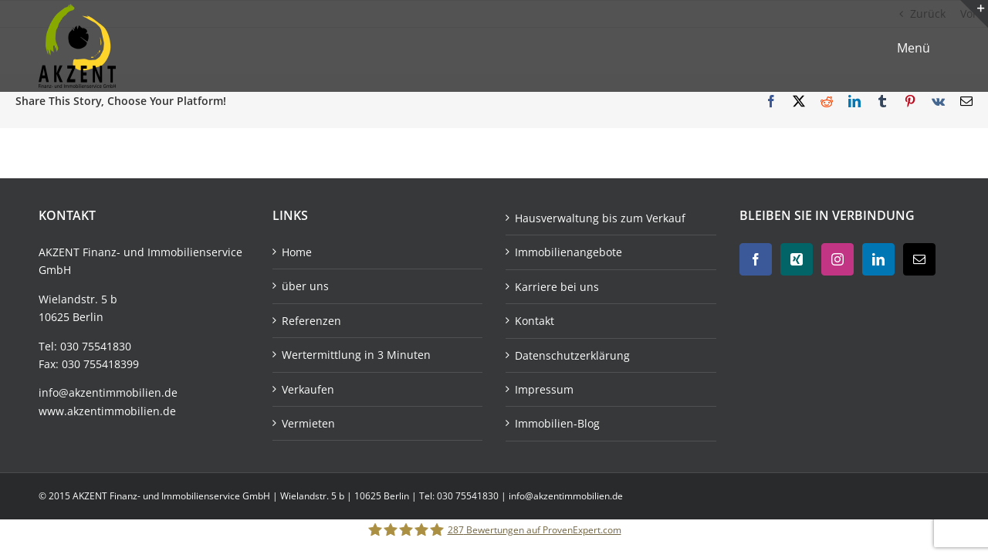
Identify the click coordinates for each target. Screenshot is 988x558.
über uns (305, 286)
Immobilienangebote (568, 252)
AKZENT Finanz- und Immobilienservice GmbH (172, 495)
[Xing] (796, 259)
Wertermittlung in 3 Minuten (356, 354)
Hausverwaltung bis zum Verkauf (600, 218)
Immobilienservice (194, 252)
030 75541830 (95, 346)
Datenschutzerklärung (572, 355)
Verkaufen (308, 389)
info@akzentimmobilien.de (108, 392)
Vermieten (308, 423)
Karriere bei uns (557, 286)
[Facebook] (755, 259)
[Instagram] (837, 259)
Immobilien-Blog (557, 423)
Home (297, 252)
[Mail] (919, 259)
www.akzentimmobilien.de (107, 411)
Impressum (544, 389)
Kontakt (534, 320)
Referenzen (311, 320)
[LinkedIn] (878, 259)
